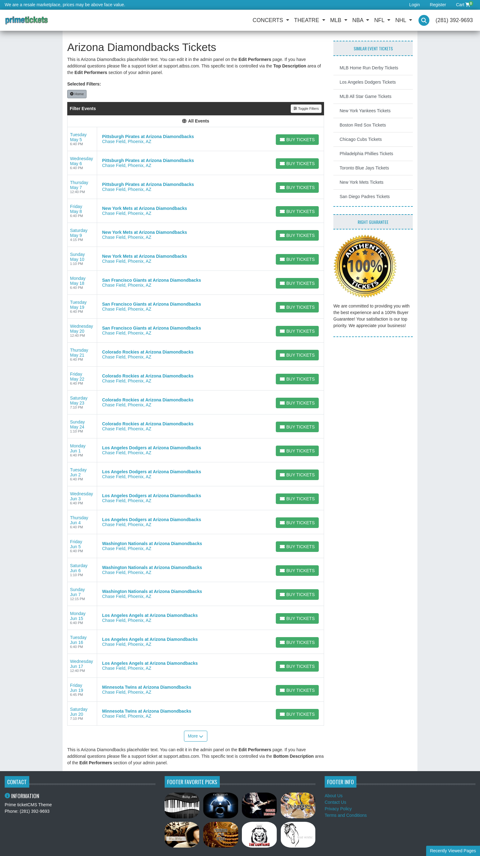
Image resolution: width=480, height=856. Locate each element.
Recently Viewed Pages (453, 850)
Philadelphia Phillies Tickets (366, 153)
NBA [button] (358, 20)
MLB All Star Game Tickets (366, 96)
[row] (195, 139)
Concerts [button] (269, 20)
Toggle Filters (306, 108)
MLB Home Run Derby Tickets (369, 67)
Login (414, 4)
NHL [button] (401, 20)
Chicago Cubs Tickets (361, 139)
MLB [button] (336, 20)
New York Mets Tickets (362, 182)
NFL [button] (380, 20)
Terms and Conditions (346, 815)
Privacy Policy (338, 808)
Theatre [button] (307, 20)
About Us (334, 795)
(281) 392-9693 (454, 20)
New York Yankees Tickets (365, 110)
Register (438, 4)
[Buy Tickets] (297, 139)
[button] (424, 20)
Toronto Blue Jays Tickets (364, 167)
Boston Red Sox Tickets (363, 125)
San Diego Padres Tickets (365, 196)
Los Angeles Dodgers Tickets (368, 82)
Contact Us (335, 802)
